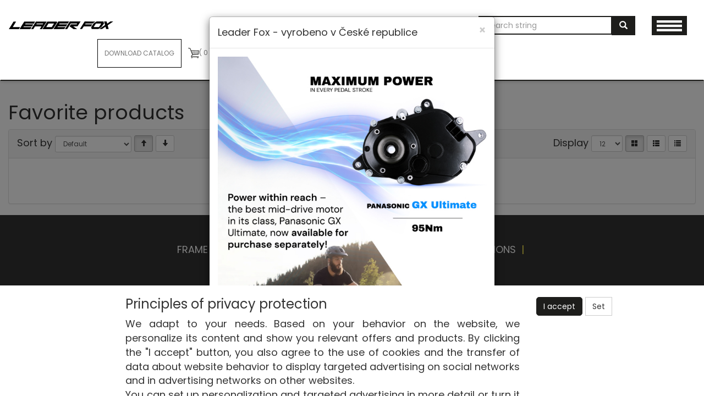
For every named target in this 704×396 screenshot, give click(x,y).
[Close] (482, 30)
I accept (559, 306)
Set (598, 306)
